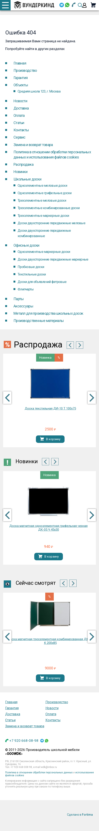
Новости (20, 101)
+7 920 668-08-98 (23, 740)
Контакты (21, 130)
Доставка (21, 108)
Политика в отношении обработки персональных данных (39, 772)
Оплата (19, 115)
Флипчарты (26, 289)
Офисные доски (26, 245)
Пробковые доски (31, 267)
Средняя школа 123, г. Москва (39, 91)
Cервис (19, 137)
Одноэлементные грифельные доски (45, 193)
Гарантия (20, 78)
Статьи (18, 123)
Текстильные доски (32, 274)
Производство (25, 70)
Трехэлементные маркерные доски (43, 216)
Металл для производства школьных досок (48, 313)
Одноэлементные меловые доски (42, 186)
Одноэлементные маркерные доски (44, 252)
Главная (19, 63)
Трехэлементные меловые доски (42, 200)
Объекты (20, 85)
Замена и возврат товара (33, 145)
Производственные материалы (38, 320)
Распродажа (23, 164)
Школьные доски (27, 179)
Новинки (20, 171)
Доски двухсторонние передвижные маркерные (53, 259)
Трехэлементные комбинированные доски (48, 208)
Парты (18, 299)
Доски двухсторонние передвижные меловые (51, 223)
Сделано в (80, 814)
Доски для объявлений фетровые (42, 282)
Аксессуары (23, 306)
